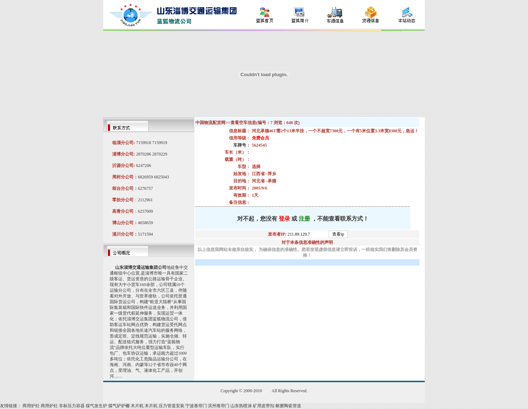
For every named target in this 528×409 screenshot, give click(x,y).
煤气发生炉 (96, 405)
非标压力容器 (72, 405)
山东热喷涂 (241, 405)
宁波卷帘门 (196, 405)
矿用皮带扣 (263, 405)
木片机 (137, 405)
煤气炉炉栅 (119, 405)
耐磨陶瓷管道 (288, 405)
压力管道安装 (171, 405)
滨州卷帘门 (218, 405)
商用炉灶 (31, 405)
